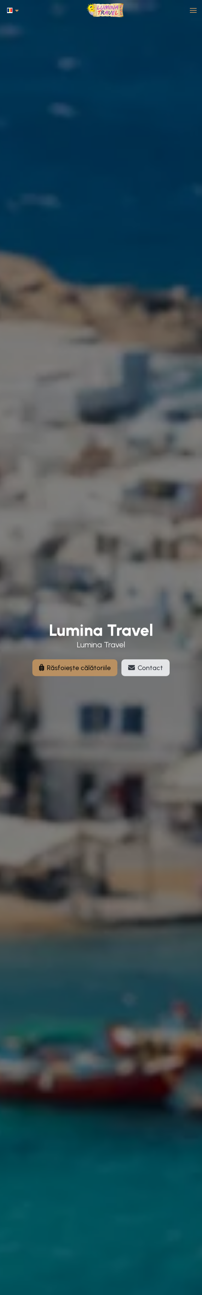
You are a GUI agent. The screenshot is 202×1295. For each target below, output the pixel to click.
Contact (145, 671)
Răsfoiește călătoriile (75, 671)
